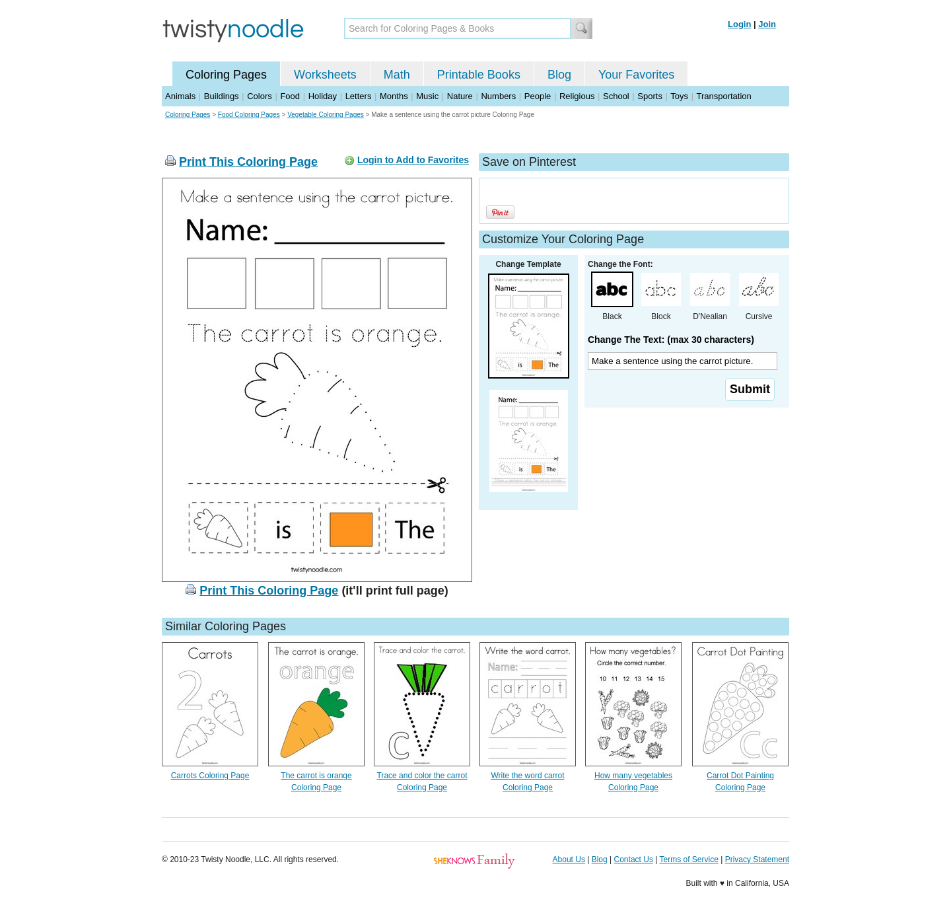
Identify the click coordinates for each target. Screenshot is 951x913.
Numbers (498, 96)
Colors (259, 96)
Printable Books (478, 74)
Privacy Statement (757, 859)
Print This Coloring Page (248, 161)
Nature (460, 96)
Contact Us (633, 859)
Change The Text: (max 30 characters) (671, 339)
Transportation (723, 96)
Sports (649, 96)
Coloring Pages (226, 74)
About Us (569, 859)
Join (767, 24)
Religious (576, 96)
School (616, 96)
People (537, 96)
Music (427, 96)
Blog (559, 74)
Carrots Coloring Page (210, 775)
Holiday (322, 96)
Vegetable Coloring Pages (325, 114)
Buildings (221, 96)
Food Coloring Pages (249, 114)
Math (397, 74)
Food (290, 96)
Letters (358, 96)
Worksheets (325, 74)
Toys (679, 96)
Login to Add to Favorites (413, 160)
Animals (180, 96)
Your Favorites (636, 74)
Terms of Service (688, 859)
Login (739, 24)
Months (394, 96)
